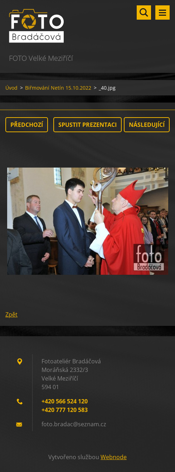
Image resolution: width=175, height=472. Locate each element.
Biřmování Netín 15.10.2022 (58, 87)
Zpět (11, 314)
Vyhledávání (144, 12)
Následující (147, 125)
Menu (162, 12)
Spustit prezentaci (87, 125)
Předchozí (26, 125)
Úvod (11, 87)
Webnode (114, 457)
